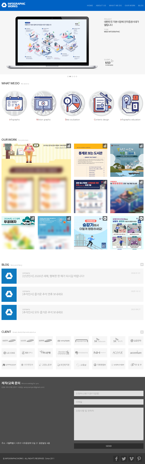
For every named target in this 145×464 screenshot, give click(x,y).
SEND (109, 446)
